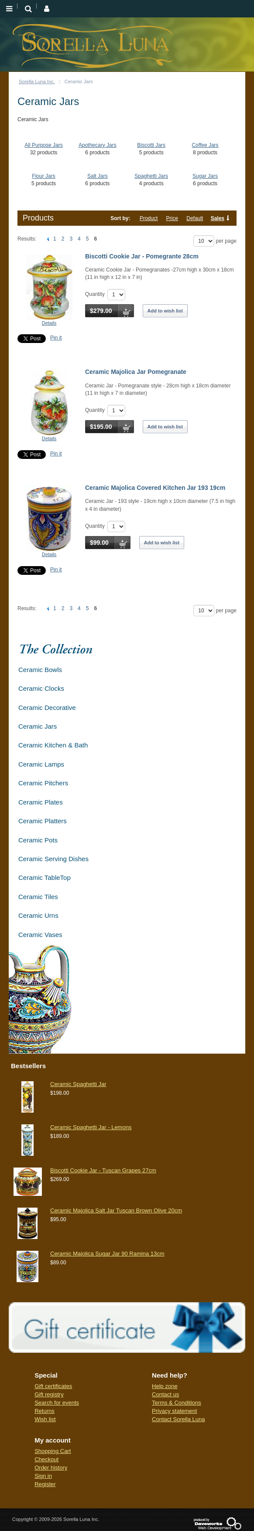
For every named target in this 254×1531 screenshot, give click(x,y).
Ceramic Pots (38, 840)
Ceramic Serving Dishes (53, 858)
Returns (44, 1411)
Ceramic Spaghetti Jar (78, 1084)
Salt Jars (97, 176)
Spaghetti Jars (151, 176)
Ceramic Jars (37, 726)
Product (149, 218)
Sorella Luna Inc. (37, 81)
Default (194, 218)
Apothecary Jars (98, 145)
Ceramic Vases (40, 934)
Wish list (44, 1419)
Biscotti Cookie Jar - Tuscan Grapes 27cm (103, 1170)
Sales (217, 218)
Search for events (56, 1402)
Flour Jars (43, 176)
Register (44, 1484)
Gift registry (48, 1394)
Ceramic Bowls (40, 669)
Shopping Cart (52, 1451)
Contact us (165, 1394)
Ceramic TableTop (44, 877)
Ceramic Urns (38, 915)
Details (49, 323)
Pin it (56, 338)
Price (172, 218)
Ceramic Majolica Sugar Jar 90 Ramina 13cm (107, 1253)
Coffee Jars (205, 145)
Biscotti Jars (151, 145)
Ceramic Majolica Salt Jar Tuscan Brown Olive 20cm (116, 1210)
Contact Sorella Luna (178, 1419)
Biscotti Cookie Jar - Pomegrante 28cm (142, 256)
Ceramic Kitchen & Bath (53, 745)
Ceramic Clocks (41, 688)
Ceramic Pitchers (43, 783)
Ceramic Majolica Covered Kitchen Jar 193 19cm (155, 487)
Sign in (43, 1476)
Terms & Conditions (176, 1402)
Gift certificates (53, 1386)
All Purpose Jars (43, 145)
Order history (50, 1467)
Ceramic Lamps (41, 764)
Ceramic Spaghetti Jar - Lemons (90, 1127)
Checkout (46, 1459)
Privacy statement (174, 1411)
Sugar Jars (205, 176)
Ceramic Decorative (47, 707)
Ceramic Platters (42, 821)
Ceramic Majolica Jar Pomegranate (135, 371)
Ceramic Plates (40, 802)
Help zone (165, 1386)
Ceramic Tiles (38, 896)
